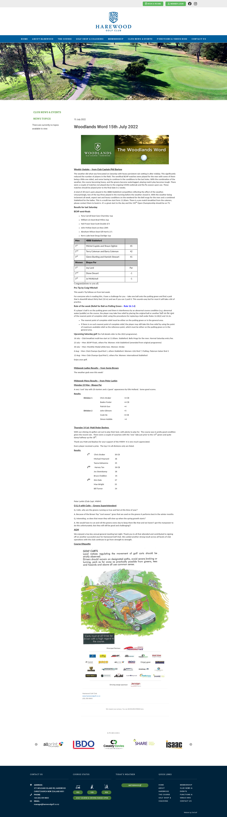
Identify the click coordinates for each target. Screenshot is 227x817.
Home (24, 39)
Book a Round (153, 4)
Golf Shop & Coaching (90, 39)
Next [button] (190, 744)
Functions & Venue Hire (172, 39)
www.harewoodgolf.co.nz (91, 696)
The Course (65, 39)
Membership (115, 39)
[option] (113, 71)
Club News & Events (140, 39)
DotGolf (194, 812)
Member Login (176, 4)
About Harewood (42, 39)
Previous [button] (36, 744)
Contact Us (199, 39)
